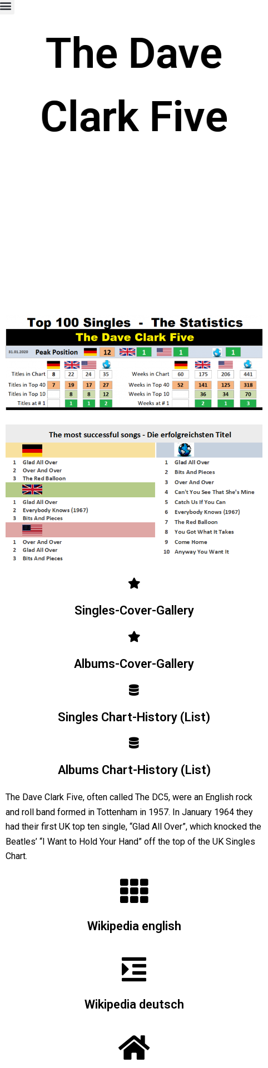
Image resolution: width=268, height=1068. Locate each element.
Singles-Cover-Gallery (134, 610)
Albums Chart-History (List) (134, 770)
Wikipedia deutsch (134, 1004)
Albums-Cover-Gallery (134, 664)
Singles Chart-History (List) (134, 717)
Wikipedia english (134, 926)
